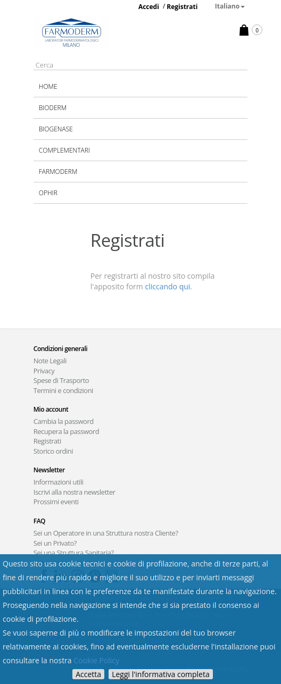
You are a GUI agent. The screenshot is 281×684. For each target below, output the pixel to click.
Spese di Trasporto (61, 380)
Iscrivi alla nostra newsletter (74, 492)
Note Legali (50, 360)
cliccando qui (167, 286)
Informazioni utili (59, 482)
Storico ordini (53, 451)
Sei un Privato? (55, 543)
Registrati (182, 6)
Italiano (230, 6)
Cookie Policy (96, 660)
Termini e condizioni (63, 390)
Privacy (44, 371)
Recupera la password (66, 431)
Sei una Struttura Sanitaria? (74, 552)
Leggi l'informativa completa (161, 674)
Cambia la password (64, 421)
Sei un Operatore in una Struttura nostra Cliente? (106, 533)
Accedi (148, 6)
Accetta (88, 674)
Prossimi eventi (56, 501)
